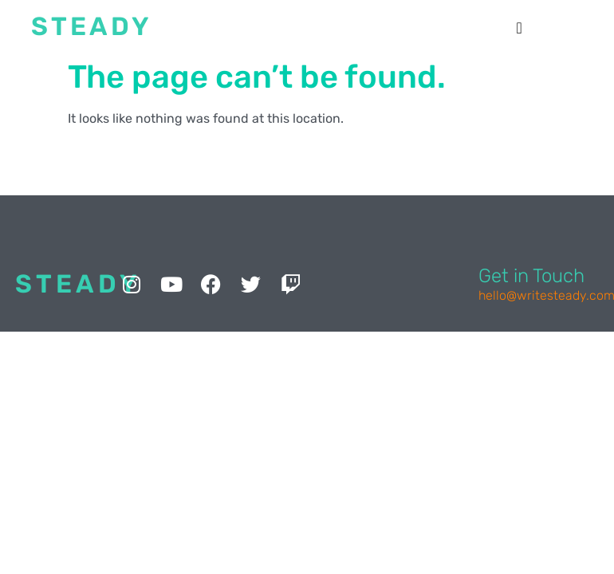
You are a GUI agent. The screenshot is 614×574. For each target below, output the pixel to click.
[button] (519, 28)
